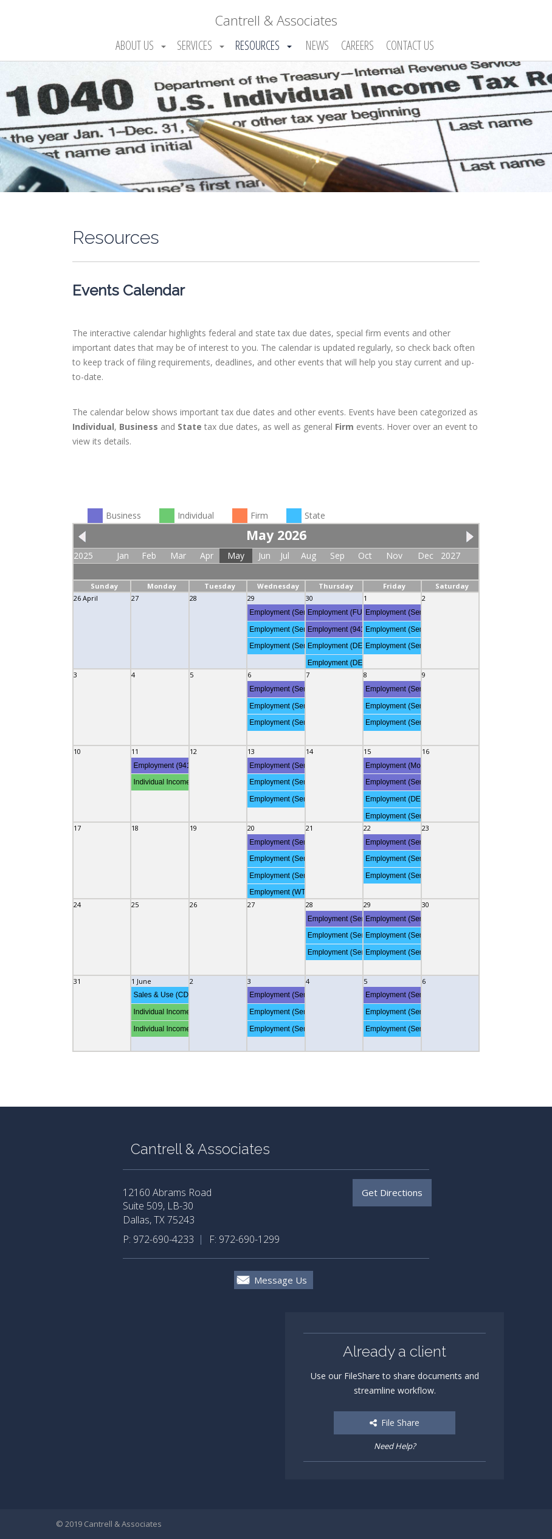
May (235, 555)
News (317, 45)
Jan (123, 555)
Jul (284, 555)
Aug (308, 555)
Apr (206, 555)
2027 (450, 555)
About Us (135, 45)
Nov (394, 555)
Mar (178, 555)
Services (194, 45)
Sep (337, 555)
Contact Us (410, 45)
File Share (394, 1422)
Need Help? (395, 1445)
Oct (365, 555)
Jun (264, 555)
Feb (149, 555)
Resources (257, 45)
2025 (83, 555)
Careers (357, 45)
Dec (425, 555)
